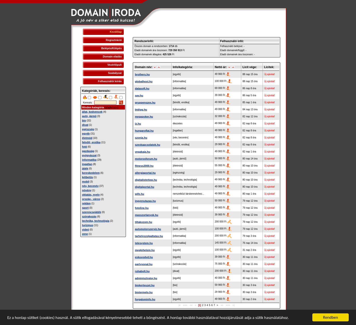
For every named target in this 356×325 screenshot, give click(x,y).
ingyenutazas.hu (145, 200)
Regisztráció (114, 40)
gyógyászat (89, 155)
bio (84, 120)
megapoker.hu (144, 116)
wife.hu (139, 193)
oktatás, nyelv (91, 194)
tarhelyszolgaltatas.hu (149, 236)
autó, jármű (89, 116)
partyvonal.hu (143, 264)
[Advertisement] (103, 270)
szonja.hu (141, 137)
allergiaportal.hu (145, 172)
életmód (87, 137)
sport (85, 207)
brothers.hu (142, 74)
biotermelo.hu (144, 292)
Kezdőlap (116, 31)
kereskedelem (91, 172)
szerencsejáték (91, 212)
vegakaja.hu (142, 151)
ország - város (91, 199)
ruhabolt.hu (142, 271)
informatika (89, 159)
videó (85, 229)
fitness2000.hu (144, 165)
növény (86, 190)
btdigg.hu (141, 109)
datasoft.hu (142, 88)
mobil (85, 181)
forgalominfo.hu (145, 299)
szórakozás (89, 216)
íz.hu (138, 123)
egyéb (86, 133)
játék (85, 168)
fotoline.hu (142, 207)
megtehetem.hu (145, 250)
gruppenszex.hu (145, 102)
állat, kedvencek (92, 111)
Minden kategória (93, 107)
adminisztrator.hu (146, 278)
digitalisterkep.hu (146, 179)
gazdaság (88, 151)
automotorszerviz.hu (148, 229)
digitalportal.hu (144, 186)
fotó (84, 146)
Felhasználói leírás (110, 81)
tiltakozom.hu (143, 222)
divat (85, 124)
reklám (86, 203)
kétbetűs (87, 177)
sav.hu (139, 95)
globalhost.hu (143, 81)
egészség (88, 129)
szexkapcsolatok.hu (147, 144)
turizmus (87, 225)
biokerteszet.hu (145, 285)
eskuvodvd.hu (144, 257)
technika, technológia (95, 220)
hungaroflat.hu (144, 130)
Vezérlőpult (115, 64)
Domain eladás (112, 56)
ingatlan (87, 164)
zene (85, 233)
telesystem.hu (144, 243)
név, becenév (90, 185)
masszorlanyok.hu (146, 215)
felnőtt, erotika (91, 142)
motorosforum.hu (146, 158)
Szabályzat (115, 72)
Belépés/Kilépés (111, 48)
